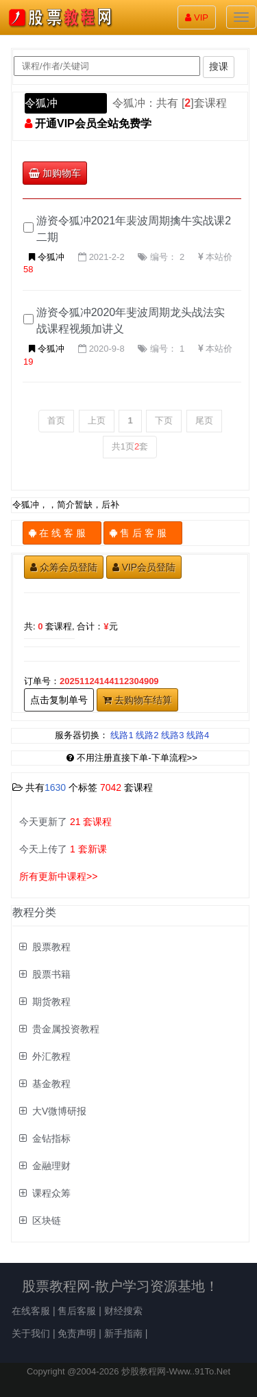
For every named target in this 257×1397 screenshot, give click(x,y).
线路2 (147, 735)
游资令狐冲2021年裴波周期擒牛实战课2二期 (134, 229)
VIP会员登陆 (144, 567)
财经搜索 (123, 1310)
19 (28, 361)
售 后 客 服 (143, 532)
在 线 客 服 (62, 532)
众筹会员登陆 (63, 567)
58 (28, 269)
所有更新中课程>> (58, 876)
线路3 (172, 735)
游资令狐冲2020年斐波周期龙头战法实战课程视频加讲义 (130, 320)
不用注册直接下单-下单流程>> (131, 758)
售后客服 (77, 1310)
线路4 (197, 735)
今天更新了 (65, 821)
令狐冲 (41, 103)
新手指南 (123, 1333)
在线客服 (31, 1310)
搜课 (218, 66)
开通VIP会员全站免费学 (93, 123)
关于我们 (31, 1333)
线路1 (121, 735)
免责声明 (77, 1333)
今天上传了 (63, 849)
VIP (196, 17)
